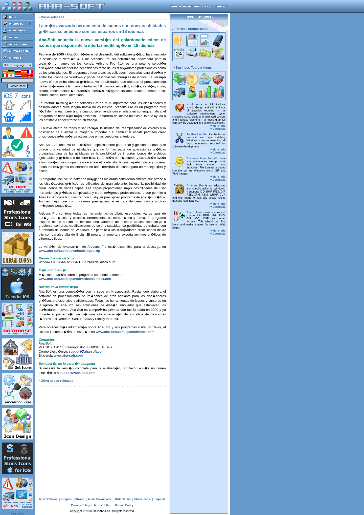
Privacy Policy (80, 505)
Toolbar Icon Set (197, 134)
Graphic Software (72, 499)
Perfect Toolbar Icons (190, 29)
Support (159, 499)
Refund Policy (124, 505)
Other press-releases (57, 381)
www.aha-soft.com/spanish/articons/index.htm (75, 279)
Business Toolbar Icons (192, 67)
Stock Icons (142, 499)
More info (217, 125)
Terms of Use (102, 505)
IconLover (193, 104)
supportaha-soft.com (86, 351)
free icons (17, 513)
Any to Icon (194, 212)
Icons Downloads (99, 499)
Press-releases (52, 17)
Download (217, 128)
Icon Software (48, 499)
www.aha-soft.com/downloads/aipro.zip (69, 251)
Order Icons (123, 499)
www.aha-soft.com (68, 355)
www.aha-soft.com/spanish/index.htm (125, 332)
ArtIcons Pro (195, 185)
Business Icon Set (199, 158)
